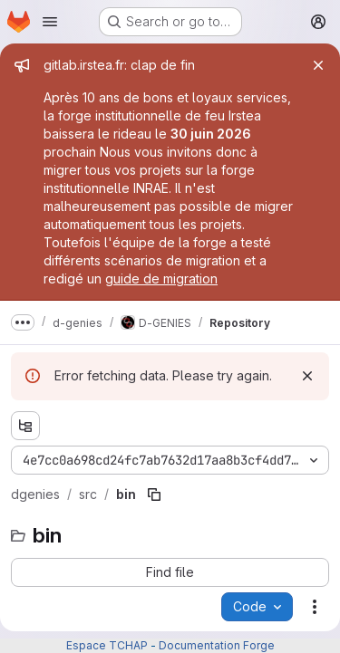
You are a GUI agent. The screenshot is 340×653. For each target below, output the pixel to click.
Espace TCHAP (107, 645)
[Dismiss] (307, 376)
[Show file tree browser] (25, 425)
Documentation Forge (217, 645)
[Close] (318, 65)
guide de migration (161, 278)
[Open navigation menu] (49, 21)
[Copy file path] (154, 494)
